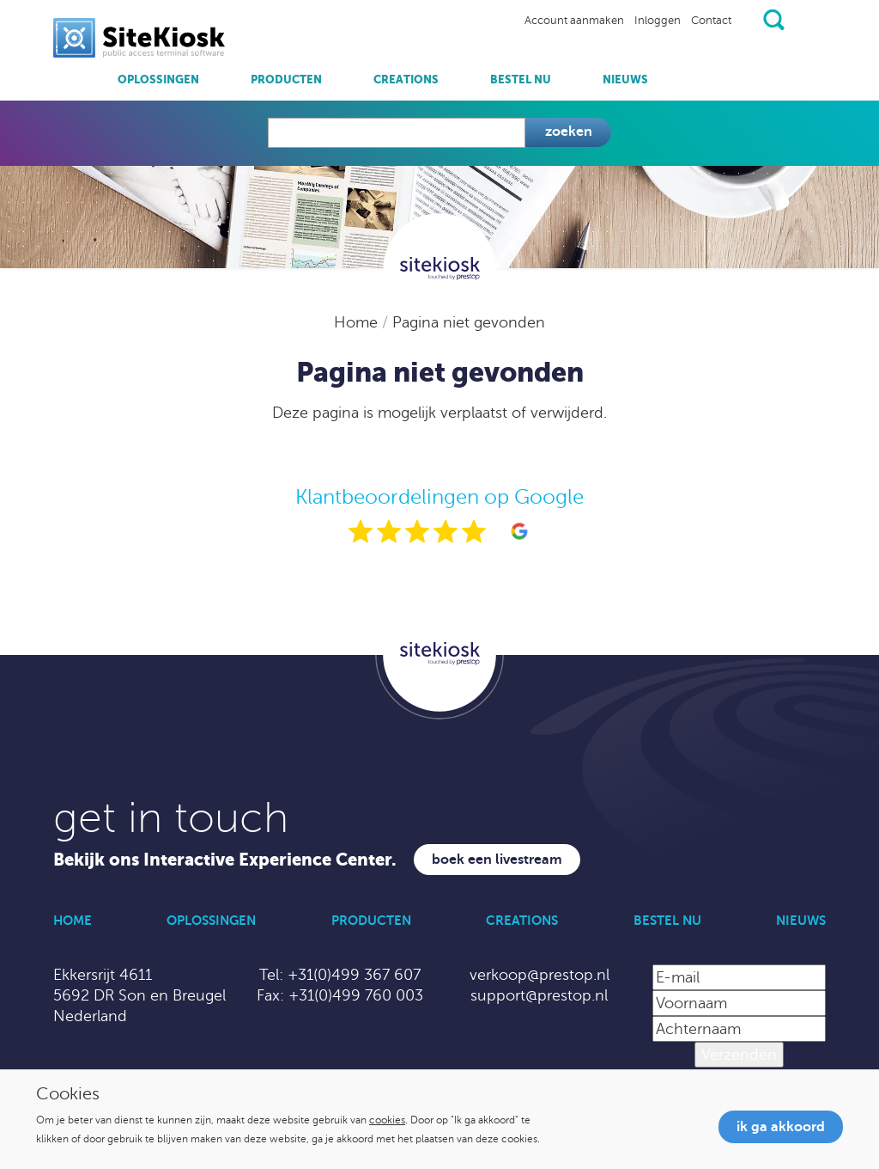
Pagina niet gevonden (468, 322)
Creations (406, 79)
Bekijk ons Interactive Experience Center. (225, 860)
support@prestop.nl (539, 995)
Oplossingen (158, 79)
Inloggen (657, 21)
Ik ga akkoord (781, 1127)
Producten (286, 79)
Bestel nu (520, 79)
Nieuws (625, 79)
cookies (387, 1120)
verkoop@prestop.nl (539, 974)
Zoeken (568, 131)
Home (358, 322)
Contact (711, 21)
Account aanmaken (574, 21)
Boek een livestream (497, 859)
